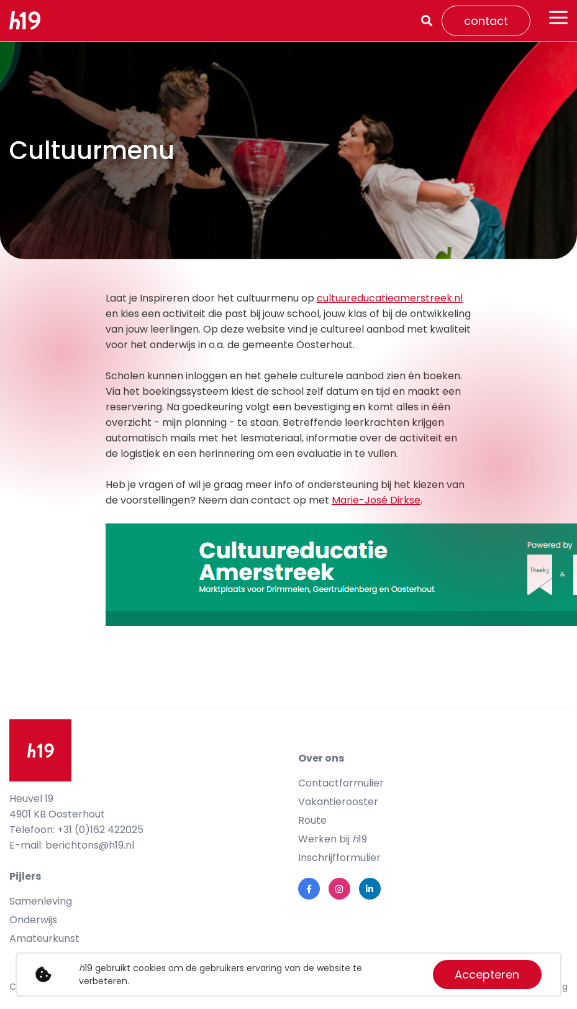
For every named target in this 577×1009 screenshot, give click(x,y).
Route (312, 820)
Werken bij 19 (332, 839)
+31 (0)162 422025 (100, 829)
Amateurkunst (44, 938)
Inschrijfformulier (339, 857)
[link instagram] (339, 889)
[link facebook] (309, 889)
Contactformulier (341, 783)
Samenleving (40, 901)
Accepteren (487, 974)
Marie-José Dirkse (376, 500)
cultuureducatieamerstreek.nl (390, 298)
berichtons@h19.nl (89, 845)
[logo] (29, 20)
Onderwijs (33, 920)
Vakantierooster (338, 802)
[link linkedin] (370, 889)
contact (486, 21)
